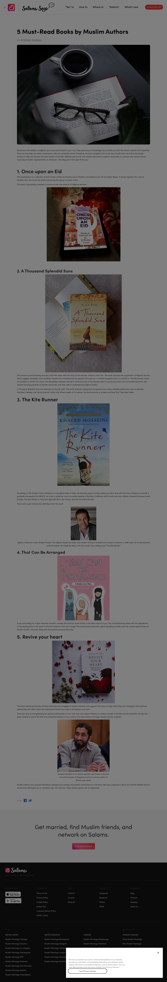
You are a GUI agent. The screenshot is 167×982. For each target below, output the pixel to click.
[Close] (158, 953)
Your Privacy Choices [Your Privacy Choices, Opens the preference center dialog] (87, 971)
